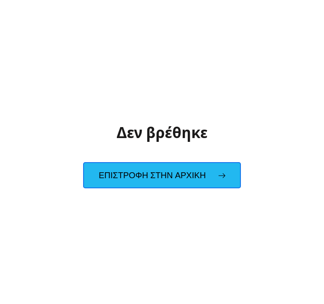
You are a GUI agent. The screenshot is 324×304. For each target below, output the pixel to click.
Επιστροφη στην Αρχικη (162, 175)
